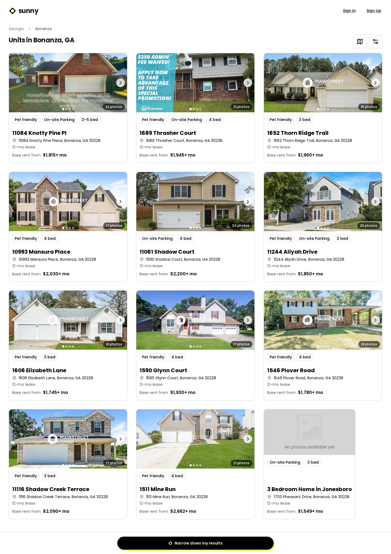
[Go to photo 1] (63, 109)
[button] (68, 108)
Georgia (16, 28)
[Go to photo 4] (73, 109)
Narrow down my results (195, 543)
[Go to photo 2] (66, 109)
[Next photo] (112, 82)
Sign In (349, 10)
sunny (23, 11)
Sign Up (374, 10)
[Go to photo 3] (70, 109)
